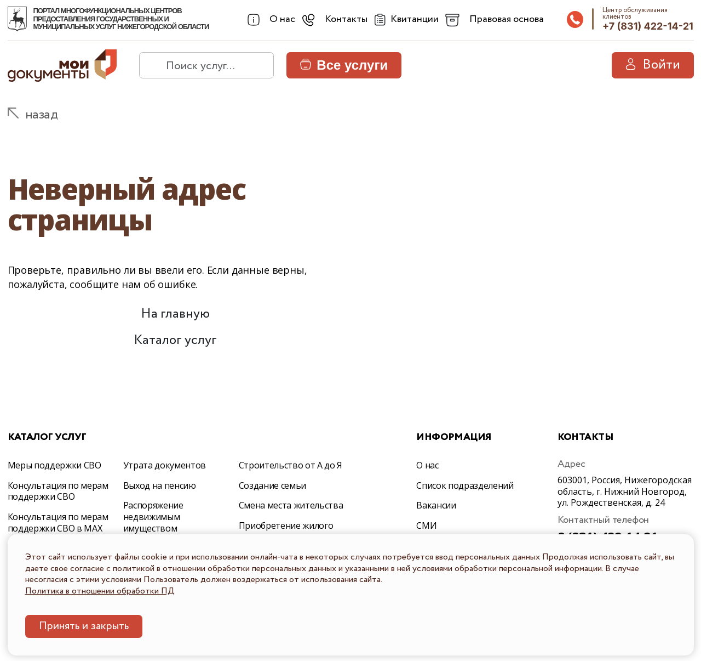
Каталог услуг (175, 340)
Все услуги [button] (344, 65)
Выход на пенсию (159, 485)
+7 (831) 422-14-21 (647, 26)
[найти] (152, 65)
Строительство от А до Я (291, 465)
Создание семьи (273, 485)
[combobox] (270, 20)
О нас (427, 465)
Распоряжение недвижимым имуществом (153, 516)
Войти (652, 65)
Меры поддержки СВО (54, 465)
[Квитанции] (405, 20)
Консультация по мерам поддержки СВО (58, 491)
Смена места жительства (291, 505)
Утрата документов (164, 465)
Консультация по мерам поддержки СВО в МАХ (58, 522)
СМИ (426, 525)
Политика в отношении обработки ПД (100, 591)
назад (41, 115)
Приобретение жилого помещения (286, 531)
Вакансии (436, 505)
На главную (175, 314)
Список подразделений (465, 485)
